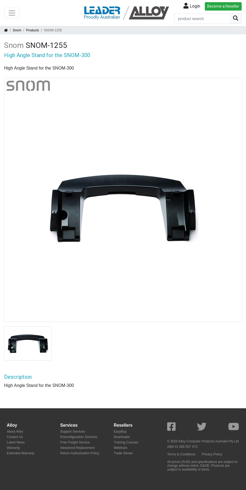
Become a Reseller (223, 6)
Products (32, 30)
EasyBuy (120, 431)
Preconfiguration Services (78, 437)
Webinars (120, 448)
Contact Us (15, 437)
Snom (17, 30)
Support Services (72, 431)
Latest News (16, 442)
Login (191, 6)
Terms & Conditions (181, 454)
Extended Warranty (20, 453)
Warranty (13, 448)
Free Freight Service (75, 442)
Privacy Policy (212, 454)
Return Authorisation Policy (79, 453)
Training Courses (126, 442)
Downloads (122, 437)
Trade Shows (123, 453)
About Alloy (15, 431)
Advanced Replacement (77, 448)
